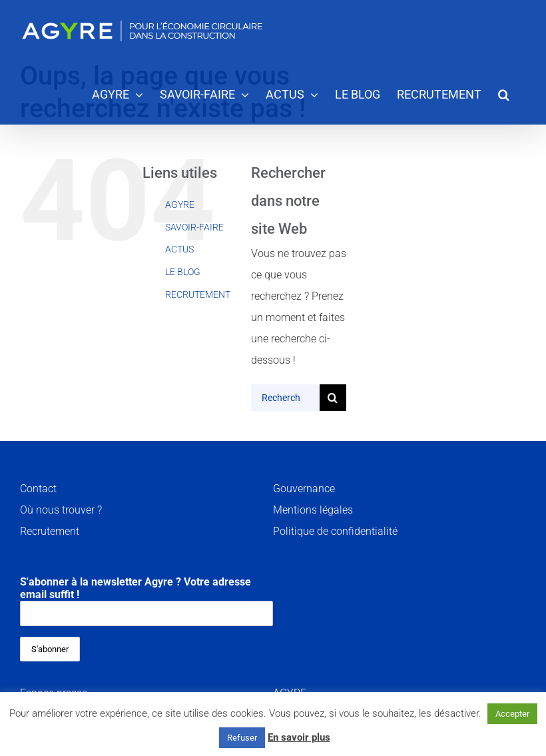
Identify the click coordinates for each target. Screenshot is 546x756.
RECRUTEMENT (197, 294)
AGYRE (179, 204)
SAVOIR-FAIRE (194, 227)
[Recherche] (333, 397)
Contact (38, 488)
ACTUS (179, 249)
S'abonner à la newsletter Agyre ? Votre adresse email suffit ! (146, 600)
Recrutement (49, 531)
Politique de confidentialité (335, 531)
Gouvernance (304, 488)
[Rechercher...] (285, 397)
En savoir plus (299, 737)
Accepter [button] (512, 714)
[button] (503, 94)
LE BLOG (182, 271)
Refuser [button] (242, 738)
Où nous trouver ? (61, 510)
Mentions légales (313, 510)
